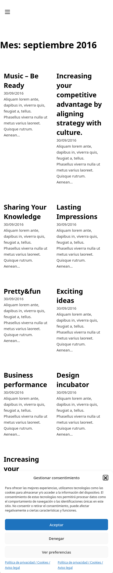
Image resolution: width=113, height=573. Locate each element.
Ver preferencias (56, 555)
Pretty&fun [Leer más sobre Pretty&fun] (22, 291)
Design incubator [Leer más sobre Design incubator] (73, 379)
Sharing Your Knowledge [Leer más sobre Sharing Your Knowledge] (25, 211)
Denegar (56, 542)
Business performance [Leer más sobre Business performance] (25, 379)
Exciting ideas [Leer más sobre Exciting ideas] (70, 295)
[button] (105, 481)
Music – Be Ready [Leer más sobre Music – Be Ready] (21, 80)
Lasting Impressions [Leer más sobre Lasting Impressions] (77, 211)
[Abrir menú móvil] (7, 12)
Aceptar (57, 528)
